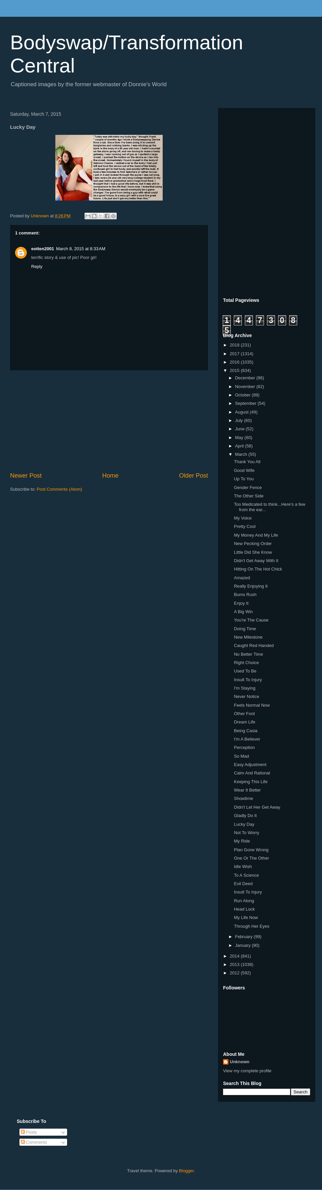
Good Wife (244, 470)
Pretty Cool (244, 526)
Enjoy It (241, 603)
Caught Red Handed (254, 645)
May (240, 437)
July (239, 420)
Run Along (244, 900)
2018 (235, 344)
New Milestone (248, 637)
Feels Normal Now (252, 705)
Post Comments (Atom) (59, 489)
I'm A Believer (247, 739)
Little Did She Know (253, 552)
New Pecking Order (253, 543)
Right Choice (246, 662)
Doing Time (245, 628)
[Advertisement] (109, 421)
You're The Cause (251, 620)
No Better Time (248, 654)
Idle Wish (243, 866)
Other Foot (244, 713)
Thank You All (247, 461)
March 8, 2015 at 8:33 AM (80, 248)
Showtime (243, 798)
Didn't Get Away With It (256, 560)
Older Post (193, 475)
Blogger (186, 1170)
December (246, 377)
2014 (235, 956)
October (243, 394)
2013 (235, 964)
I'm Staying (244, 688)
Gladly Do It (245, 815)
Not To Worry (246, 832)
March (242, 454)
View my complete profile (247, 1070)
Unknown (240, 1061)
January (243, 945)
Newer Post (26, 475)
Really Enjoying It (250, 586)
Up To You (244, 478)
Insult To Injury (248, 679)
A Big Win (243, 611)
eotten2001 (42, 248)
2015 (235, 370)
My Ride (242, 841)
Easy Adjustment (250, 764)
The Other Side (248, 495)
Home (110, 475)
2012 (235, 972)
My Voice (243, 518)
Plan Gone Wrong (251, 849)
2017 (235, 353)
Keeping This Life (250, 781)
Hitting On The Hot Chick (258, 569)
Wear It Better (247, 790)
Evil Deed (243, 883)
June (240, 428)
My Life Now (246, 917)
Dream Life (244, 721)
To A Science (246, 875)
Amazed (242, 577)
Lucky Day (244, 824)
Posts (29, 1132)
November (246, 386)
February (244, 936)
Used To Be (245, 670)
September (246, 403)
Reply (36, 266)
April (240, 445)
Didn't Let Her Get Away (257, 807)
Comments (34, 1142)
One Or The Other (251, 858)
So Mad (241, 756)
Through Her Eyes (251, 926)
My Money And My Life (256, 535)
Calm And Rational (252, 772)
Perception (244, 747)
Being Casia (245, 730)
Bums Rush (245, 594)
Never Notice (246, 696)
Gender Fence (248, 487)
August (242, 412)
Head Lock (244, 909)
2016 (235, 362)
